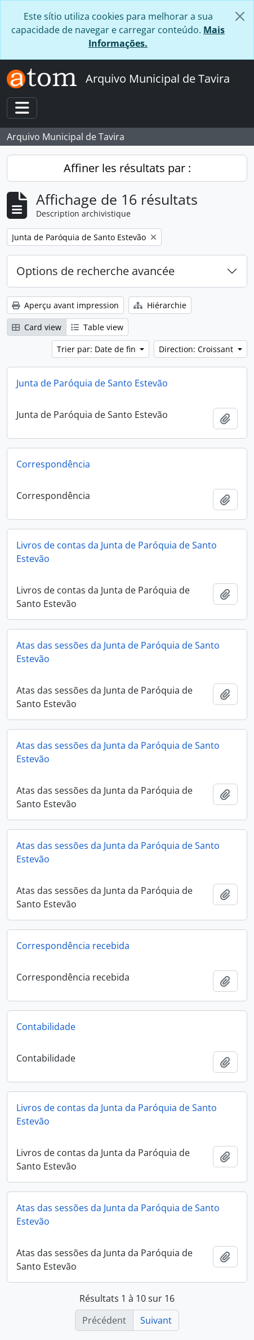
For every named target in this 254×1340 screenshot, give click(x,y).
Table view (97, 327)
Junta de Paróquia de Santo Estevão (92, 383)
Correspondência (53, 464)
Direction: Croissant (197, 349)
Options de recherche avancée (95, 270)
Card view (36, 327)
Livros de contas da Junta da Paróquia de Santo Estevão (116, 1114)
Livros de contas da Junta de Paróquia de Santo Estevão (116, 552)
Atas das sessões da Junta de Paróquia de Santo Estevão (118, 652)
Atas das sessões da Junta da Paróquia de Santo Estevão (118, 752)
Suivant (156, 1320)
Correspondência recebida (73, 945)
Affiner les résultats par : (127, 168)
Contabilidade (45, 1026)
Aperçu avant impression (65, 305)
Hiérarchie (159, 305)
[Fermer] (239, 16)
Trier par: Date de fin (97, 349)
